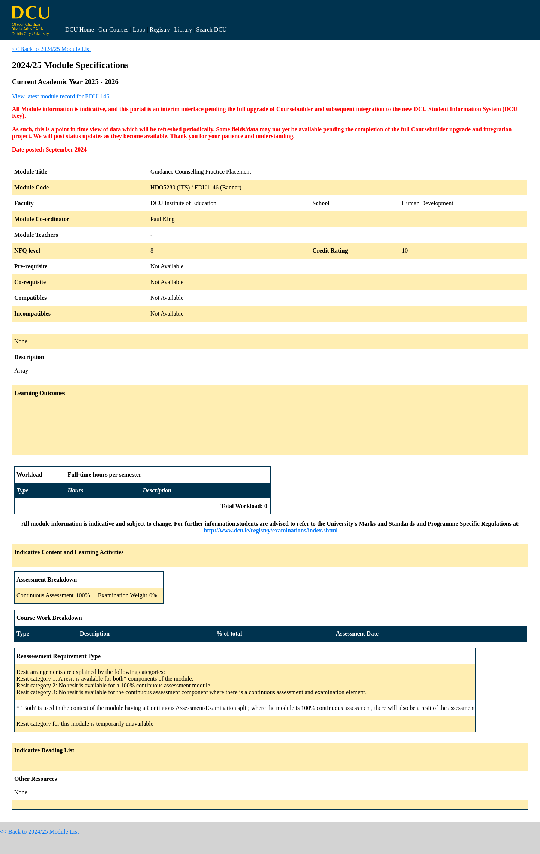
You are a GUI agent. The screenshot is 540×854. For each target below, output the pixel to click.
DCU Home (79, 29)
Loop (139, 29)
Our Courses (113, 29)
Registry (160, 29)
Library (183, 29)
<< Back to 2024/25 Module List (51, 49)
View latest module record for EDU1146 (60, 96)
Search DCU (211, 29)
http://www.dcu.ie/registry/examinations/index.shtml (271, 530)
